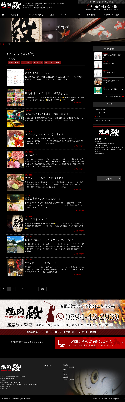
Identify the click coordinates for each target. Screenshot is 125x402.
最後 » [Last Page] (43, 289)
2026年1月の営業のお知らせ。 (111, 56)
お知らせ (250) (14, 62)
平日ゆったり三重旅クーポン (112, 89)
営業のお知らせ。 (108, 64)
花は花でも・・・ (35, 155)
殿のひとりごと (101, 120)
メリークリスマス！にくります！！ (45, 134)
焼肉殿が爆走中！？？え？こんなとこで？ (49, 240)
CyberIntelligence (25, 399)
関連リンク (96, 399)
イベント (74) (26, 62)
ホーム (49, 366)
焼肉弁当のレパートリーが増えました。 (48, 93)
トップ (2, 44)
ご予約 (108, 179)
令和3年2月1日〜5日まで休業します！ (47, 113)
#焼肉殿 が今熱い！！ (41, 263)
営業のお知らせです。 (38, 72)
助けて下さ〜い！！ (36, 219)
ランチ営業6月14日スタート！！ (111, 82)
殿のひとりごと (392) (52, 62)
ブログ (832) (37, 62)
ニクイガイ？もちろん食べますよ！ (45, 178)
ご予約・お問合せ (112, 15)
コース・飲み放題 (35, 15)
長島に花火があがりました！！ (43, 198)
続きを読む (78, 102)
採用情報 (91, 15)
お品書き (14, 15)
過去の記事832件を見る (113, 96)
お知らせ (99, 109)
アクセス (64, 15)
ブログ (78, 15)
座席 (52, 15)
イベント (99, 113)
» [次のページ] (36, 289)
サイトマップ (120, 399)
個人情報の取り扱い (108, 399)
